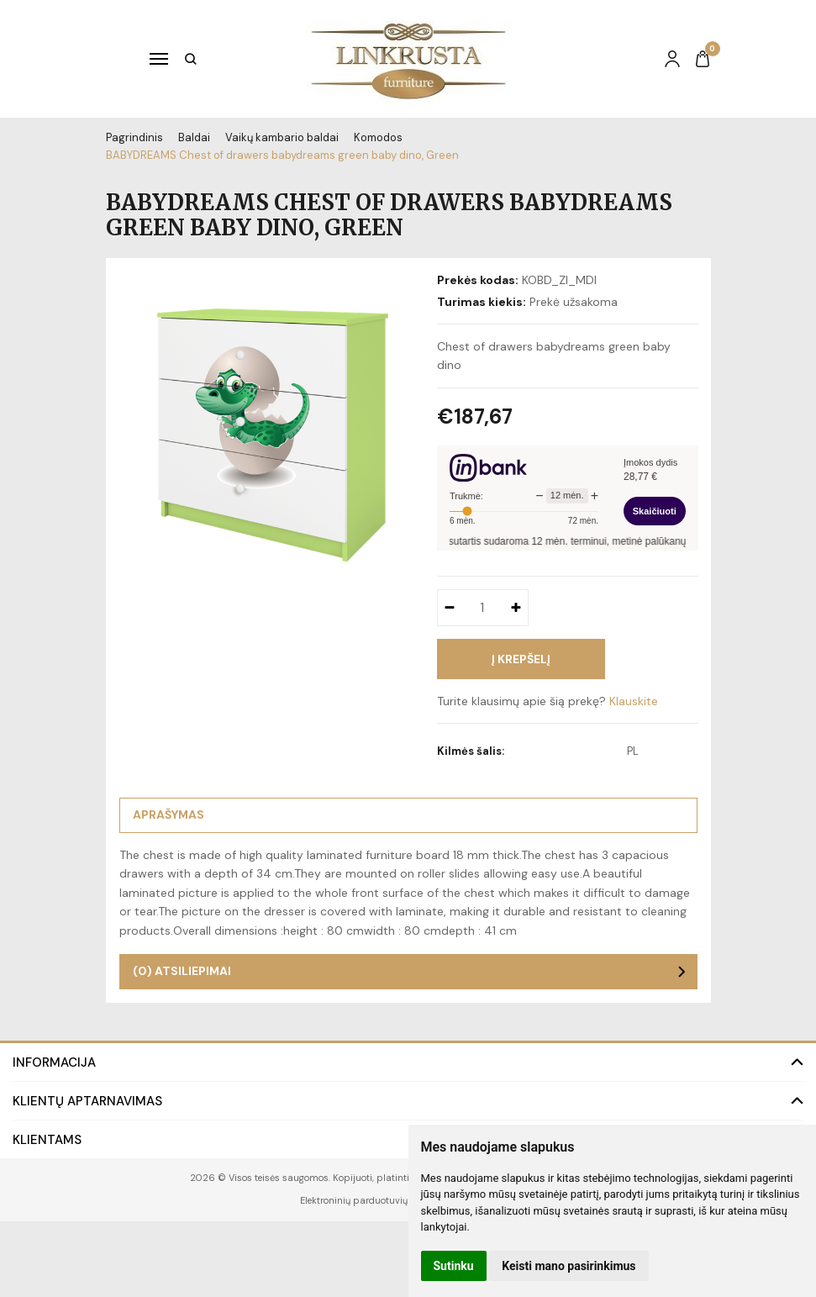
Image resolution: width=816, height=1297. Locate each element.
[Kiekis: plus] (516, 607)
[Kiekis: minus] (449, 607)
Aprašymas (168, 814)
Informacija (54, 1062)
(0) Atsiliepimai (182, 970)
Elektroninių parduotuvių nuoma (371, 1200)
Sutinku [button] (454, 1266)
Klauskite (633, 701)
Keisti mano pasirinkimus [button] (568, 1266)
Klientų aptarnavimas (87, 1101)
